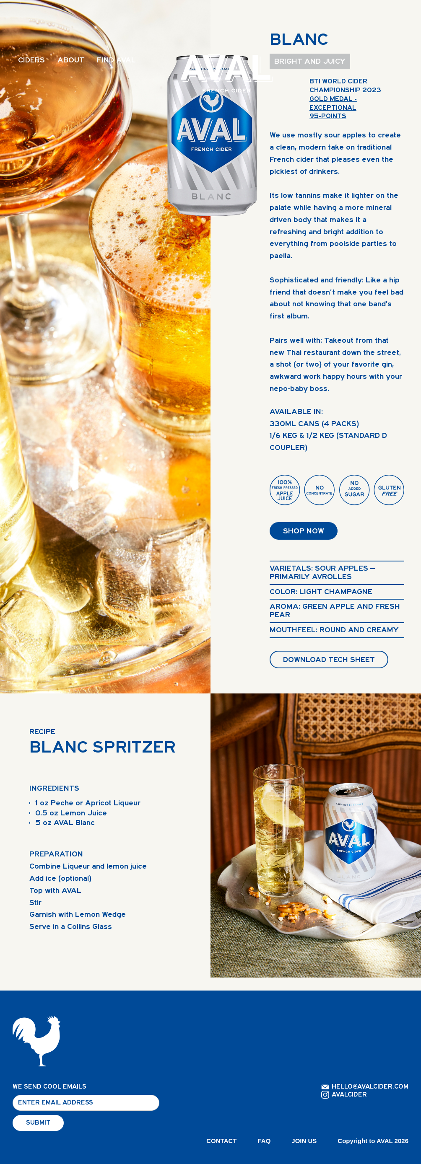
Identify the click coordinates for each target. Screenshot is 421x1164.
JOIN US (304, 1140)
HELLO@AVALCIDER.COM (370, 1087)
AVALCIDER (349, 1095)
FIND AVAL (116, 60)
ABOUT (70, 60)
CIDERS (31, 60)
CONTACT (221, 1140)
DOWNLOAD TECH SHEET (329, 659)
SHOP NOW (303, 531)
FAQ (264, 1140)
